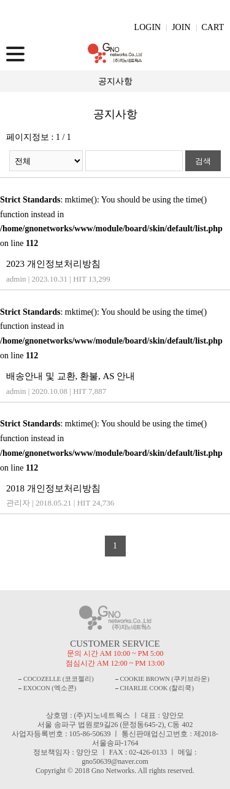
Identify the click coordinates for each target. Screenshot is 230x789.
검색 (203, 161)
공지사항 (115, 81)
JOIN (181, 27)
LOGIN (147, 27)
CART (213, 27)
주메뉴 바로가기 (0, 0)
